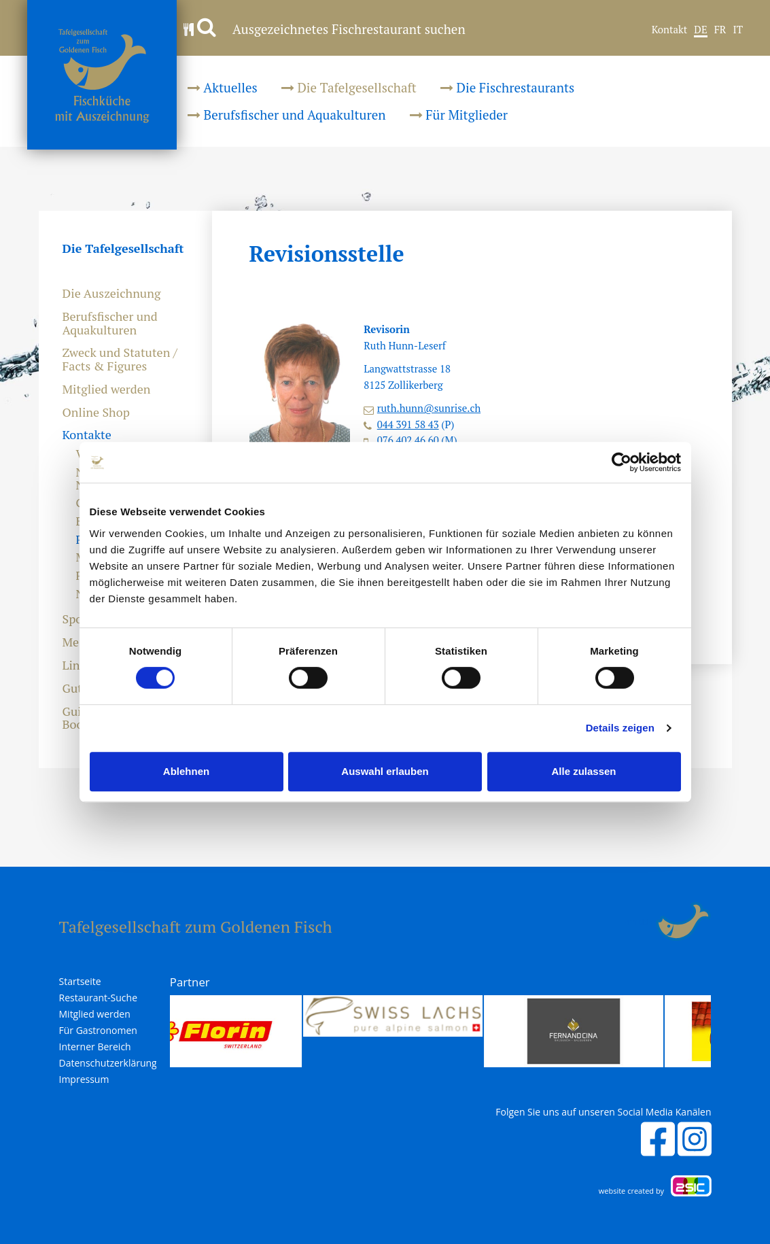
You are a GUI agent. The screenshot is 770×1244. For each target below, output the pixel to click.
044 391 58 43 (408, 424)
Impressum (84, 1079)
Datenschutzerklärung (107, 1063)
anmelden (641, 922)
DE (700, 30)
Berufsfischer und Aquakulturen (287, 114)
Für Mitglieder (459, 114)
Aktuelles (223, 87)
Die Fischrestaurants (507, 87)
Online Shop (96, 412)
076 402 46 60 (408, 440)
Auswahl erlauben (384, 771)
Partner (190, 982)
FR (720, 30)
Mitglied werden (107, 389)
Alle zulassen (583, 771)
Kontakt (670, 30)
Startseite (80, 981)
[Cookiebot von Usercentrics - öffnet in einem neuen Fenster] (621, 462)
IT (738, 30)
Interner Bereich (95, 1047)
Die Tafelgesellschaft (349, 87)
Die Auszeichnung (112, 293)
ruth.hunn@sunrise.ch (428, 408)
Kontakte (87, 435)
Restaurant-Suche (98, 998)
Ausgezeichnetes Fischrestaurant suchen (324, 28)
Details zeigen (620, 727)
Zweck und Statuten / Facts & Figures (120, 359)
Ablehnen (186, 771)
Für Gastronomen (98, 1030)
